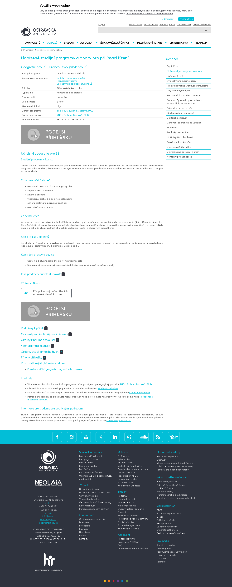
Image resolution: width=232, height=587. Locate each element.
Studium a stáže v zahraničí (131, 509)
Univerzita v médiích (166, 555)
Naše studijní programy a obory (48, 50)
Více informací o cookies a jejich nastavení (149, 13)
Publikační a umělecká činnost (171, 485)
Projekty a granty (165, 492)
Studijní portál (184, 25)
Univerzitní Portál (202, 25)
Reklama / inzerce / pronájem (171, 533)
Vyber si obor (124, 459)
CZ (99, 25)
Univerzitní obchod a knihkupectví (95, 492)
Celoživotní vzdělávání (179, 142)
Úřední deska (85, 532)
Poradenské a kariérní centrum (184, 95)
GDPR (159, 510)
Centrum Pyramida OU (118, 420)
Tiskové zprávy (164, 549)
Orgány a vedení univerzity (92, 519)
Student (71, 43)
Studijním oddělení (108, 388)
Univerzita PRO (180, 43)
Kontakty (83, 539)
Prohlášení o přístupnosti (169, 513)
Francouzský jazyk (67, 81)
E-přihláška (173, 66)
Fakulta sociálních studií (90, 456)
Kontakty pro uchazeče (179, 157)
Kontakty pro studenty (128, 529)
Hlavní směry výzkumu (167, 482)
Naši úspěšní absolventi (180, 137)
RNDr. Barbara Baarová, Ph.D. (73, 115)
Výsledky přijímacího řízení (181, 81)
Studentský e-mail (126, 499)
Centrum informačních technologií (95, 502)
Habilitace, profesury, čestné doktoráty (175, 466)
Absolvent (88, 43)
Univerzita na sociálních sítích (183, 152)
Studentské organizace (129, 525)
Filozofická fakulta (88, 466)
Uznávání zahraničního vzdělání (184, 123)
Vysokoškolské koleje (89, 499)
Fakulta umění (86, 463)
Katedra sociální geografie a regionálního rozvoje (54, 369)
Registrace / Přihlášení (128, 542)
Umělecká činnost (165, 488)
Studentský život (125, 482)
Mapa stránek (135, 25)
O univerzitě (34, 43)
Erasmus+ (161, 460)
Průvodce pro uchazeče (179, 108)
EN (103, 25)
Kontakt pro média (166, 545)
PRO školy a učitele (166, 520)
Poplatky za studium (178, 132)
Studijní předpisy (126, 522)
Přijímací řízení (175, 76)
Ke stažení (161, 558)
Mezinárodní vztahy (152, 43)
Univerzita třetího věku (179, 147)
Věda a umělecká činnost (117, 43)
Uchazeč (54, 43)
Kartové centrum (87, 506)
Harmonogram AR (127, 506)
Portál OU (122, 496)
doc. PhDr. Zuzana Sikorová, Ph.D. (75, 111)
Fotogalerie (84, 526)
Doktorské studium (177, 118)
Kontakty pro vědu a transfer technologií (176, 498)
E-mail (172, 25)
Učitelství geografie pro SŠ (71, 78)
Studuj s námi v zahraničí (180, 113)
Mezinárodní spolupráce (168, 456)
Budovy (83, 536)
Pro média (201, 43)
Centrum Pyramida (139, 392)
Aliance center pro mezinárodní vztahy (175, 463)
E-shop (160, 517)
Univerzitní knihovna (89, 489)
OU (22, 50)
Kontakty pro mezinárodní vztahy (173, 470)
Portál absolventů (126, 539)
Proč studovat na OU (128, 476)
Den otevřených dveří (128, 479)
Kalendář (83, 529)
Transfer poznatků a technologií (172, 495)
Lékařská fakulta (87, 469)
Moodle (164, 25)
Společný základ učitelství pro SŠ (74, 84)
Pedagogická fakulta (89, 459)
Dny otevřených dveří (178, 90)
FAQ (120, 545)
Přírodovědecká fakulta (90, 472)
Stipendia (172, 127)
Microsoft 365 (151, 25)
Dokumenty (85, 522)
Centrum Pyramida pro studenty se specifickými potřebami (184, 101)
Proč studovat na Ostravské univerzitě (187, 86)
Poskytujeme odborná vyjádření (172, 552)
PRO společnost (164, 523)
